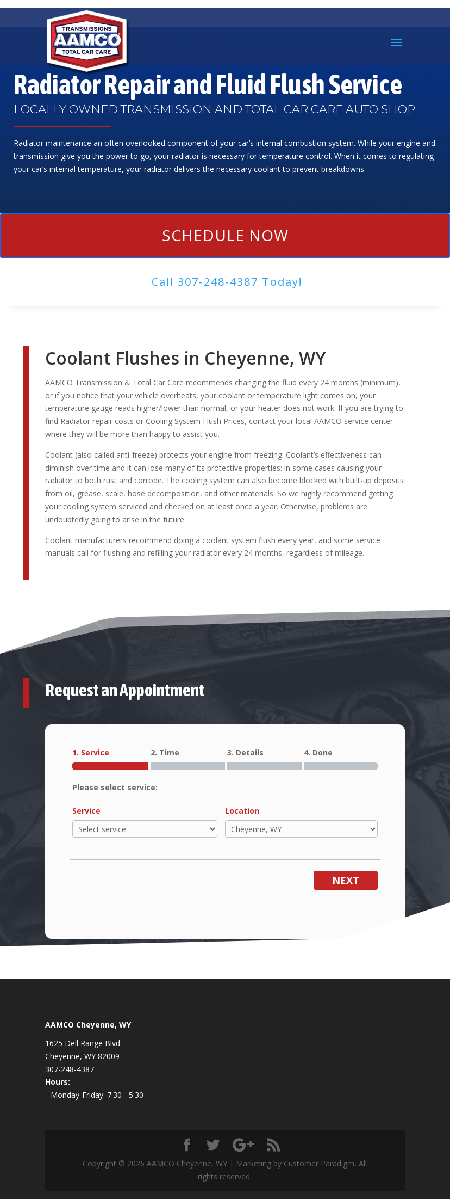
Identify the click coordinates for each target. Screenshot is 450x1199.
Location (242, 811)
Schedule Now (225, 235)
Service (86, 811)
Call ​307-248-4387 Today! (227, 281)
